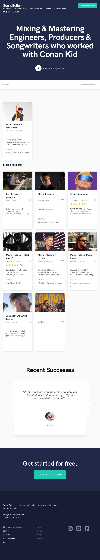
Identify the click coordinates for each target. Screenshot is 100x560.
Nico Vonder (24, 153)
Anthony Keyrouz (76, 283)
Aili (71, 286)
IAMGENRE (41, 283)
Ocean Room (55, 222)
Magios (7, 153)
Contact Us (40, 539)
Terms (38, 527)
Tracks (48, 9)
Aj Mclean (58, 283)
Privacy (38, 535)
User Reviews (9, 539)
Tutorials (39, 531)
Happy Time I (10, 283)
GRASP (18, 283)
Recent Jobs (21, 9)
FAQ (5, 543)
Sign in (16, 12)
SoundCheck (60, 9)
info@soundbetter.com (13, 515)
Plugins (6, 12)
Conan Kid (15, 153)
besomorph (87, 283)
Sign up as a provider (12, 527)
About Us (7, 535)
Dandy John (45, 222)
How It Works (36, 9)
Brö (39, 222)
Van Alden (50, 283)
